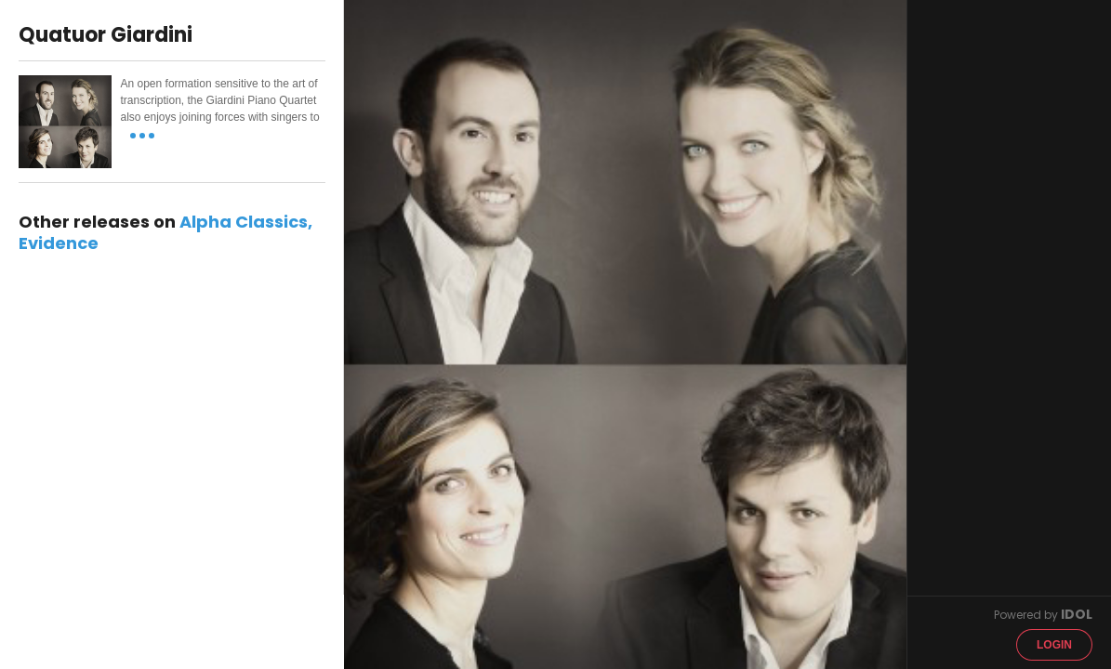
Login (1054, 644)
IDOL (1076, 614)
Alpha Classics (243, 221)
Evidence (59, 243)
